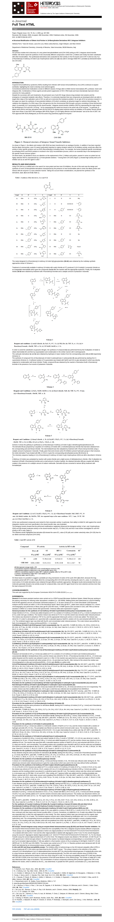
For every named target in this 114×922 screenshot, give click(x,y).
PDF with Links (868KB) (31, 909)
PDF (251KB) (16, 909)
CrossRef (48, 869)
